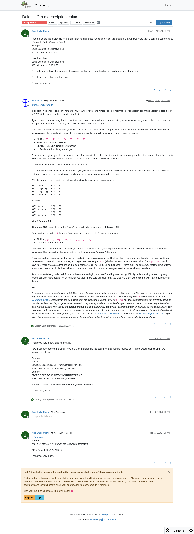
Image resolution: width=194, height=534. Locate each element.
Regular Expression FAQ (151, 313)
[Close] (169, 472)
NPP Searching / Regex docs (107, 313)
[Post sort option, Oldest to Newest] (151, 22)
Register (29, 497)
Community (42, 5)
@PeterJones (58, 412)
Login (39, 497)
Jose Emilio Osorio (41, 31)
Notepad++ (107, 514)
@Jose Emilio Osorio (54, 101)
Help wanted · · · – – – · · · (34, 23)
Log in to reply (164, 23)
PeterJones (37, 101)
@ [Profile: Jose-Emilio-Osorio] (42, 105)
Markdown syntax (40, 300)
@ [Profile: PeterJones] (38, 437)
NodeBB (94, 519)
